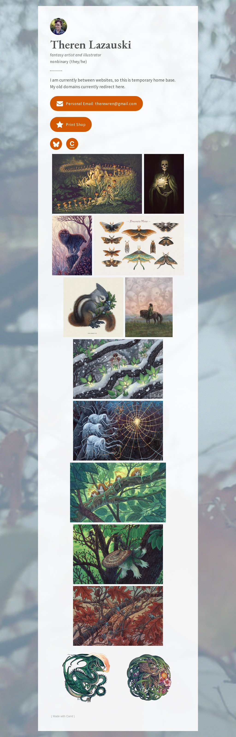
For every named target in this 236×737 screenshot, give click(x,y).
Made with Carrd (63, 716)
